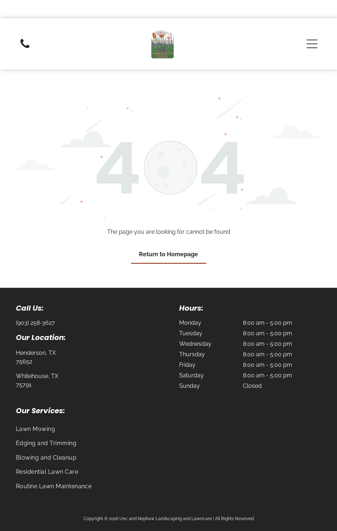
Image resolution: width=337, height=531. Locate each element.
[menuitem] (168, 411)
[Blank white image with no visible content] (25, 29)
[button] (312, 25)
